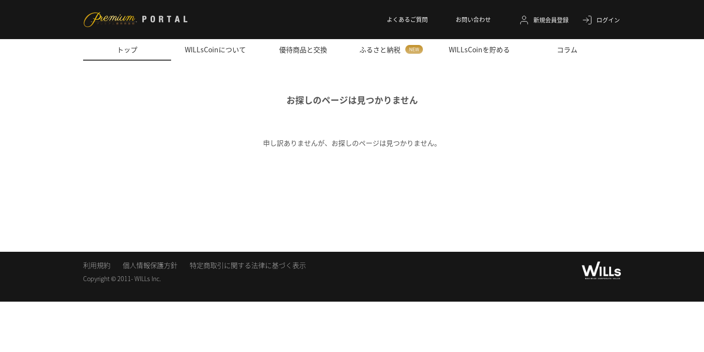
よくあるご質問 (407, 19)
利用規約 (96, 265)
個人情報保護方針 (150, 265)
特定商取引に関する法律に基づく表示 (248, 265)
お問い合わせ (473, 19)
